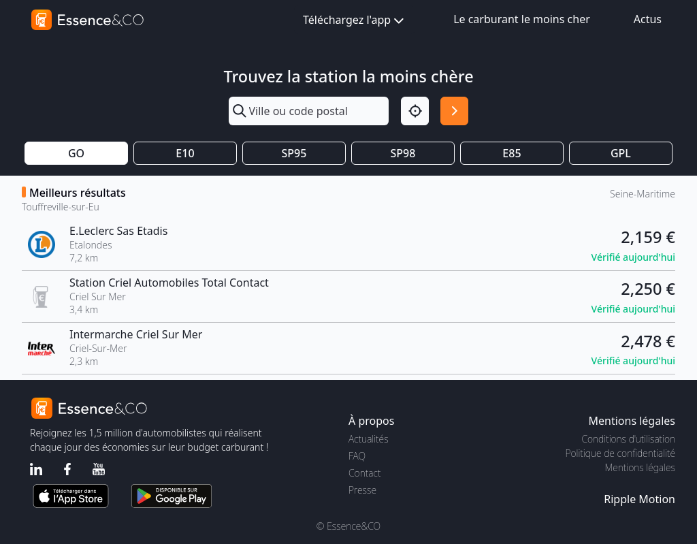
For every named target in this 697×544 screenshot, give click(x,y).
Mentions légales (640, 467)
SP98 (403, 153)
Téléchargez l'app (354, 20)
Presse (362, 489)
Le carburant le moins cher (521, 19)
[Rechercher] (454, 111)
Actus (648, 19)
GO (76, 153)
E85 (511, 153)
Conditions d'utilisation (628, 438)
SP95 (294, 153)
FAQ (357, 455)
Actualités (368, 438)
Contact (364, 472)
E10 (185, 153)
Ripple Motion (639, 499)
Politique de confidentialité (620, 453)
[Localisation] (415, 111)
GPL (621, 153)
